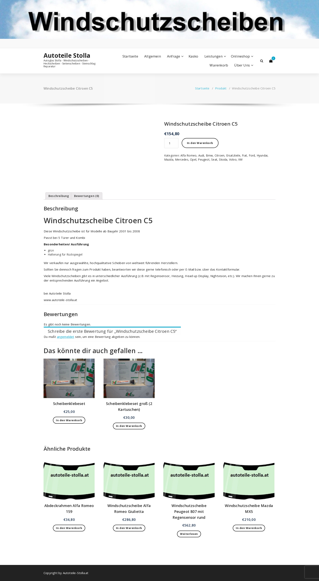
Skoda (223, 159)
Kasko (193, 56)
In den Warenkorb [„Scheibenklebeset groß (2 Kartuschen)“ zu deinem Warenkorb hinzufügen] (129, 426)
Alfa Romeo (188, 155)
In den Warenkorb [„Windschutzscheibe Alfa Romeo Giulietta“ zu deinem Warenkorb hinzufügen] (129, 528)
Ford (252, 155)
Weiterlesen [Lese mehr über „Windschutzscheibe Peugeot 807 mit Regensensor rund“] (189, 534)
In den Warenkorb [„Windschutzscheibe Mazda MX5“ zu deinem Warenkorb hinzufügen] (249, 528)
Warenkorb (219, 65)
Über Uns (242, 65)
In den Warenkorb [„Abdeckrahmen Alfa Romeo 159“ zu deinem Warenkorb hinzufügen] (69, 528)
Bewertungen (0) (86, 196)
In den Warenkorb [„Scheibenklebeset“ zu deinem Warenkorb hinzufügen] (69, 420)
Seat (214, 159)
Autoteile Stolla (67, 55)
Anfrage (173, 56)
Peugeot (203, 159)
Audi (201, 155)
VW (240, 159)
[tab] (58, 196)
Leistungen (213, 56)
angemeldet (65, 337)
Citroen (219, 155)
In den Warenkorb (200, 143)
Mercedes (181, 159)
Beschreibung (58, 196)
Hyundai (262, 155)
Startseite (130, 56)
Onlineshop (240, 56)
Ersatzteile (233, 155)
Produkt (220, 88)
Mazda (168, 159)
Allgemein (152, 56)
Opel (193, 159)
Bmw (209, 155)
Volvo (233, 159)
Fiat (244, 155)
